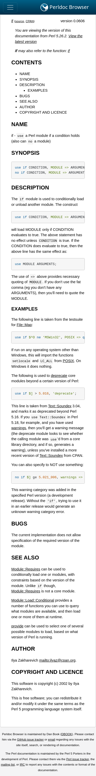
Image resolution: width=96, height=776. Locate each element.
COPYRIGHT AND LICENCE (43, 112)
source (19, 21)
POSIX (68, 361)
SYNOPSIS (28, 79)
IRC (22, 764)
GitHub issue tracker (30, 739)
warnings (18, 428)
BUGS (24, 96)
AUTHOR (27, 107)
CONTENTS (26, 62)
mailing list (8, 764)
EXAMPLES (38, 90)
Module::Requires (25, 569)
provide (17, 626)
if (12, 21)
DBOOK (66, 734)
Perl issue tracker (77, 759)
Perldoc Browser (64, 7)
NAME (24, 74)
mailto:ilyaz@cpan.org (57, 660)
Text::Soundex (59, 406)
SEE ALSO (28, 101)
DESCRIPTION (32, 85)
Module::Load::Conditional (32, 600)
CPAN (30, 21)
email (51, 739)
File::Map (24, 325)
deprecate (59, 376)
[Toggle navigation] (10, 7)
